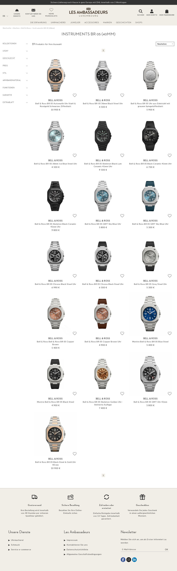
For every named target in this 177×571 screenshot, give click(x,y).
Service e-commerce (21, 549)
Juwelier (75, 22)
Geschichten (123, 22)
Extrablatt (15, 102)
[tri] (165, 44)
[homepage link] (88, 12)
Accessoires (91, 22)
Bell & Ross (26, 28)
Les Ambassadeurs (77, 532)
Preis (15, 66)
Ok (166, 549)
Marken (107, 22)
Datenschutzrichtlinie (77, 549)
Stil (15, 73)
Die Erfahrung (38, 22)
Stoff (15, 51)
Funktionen (15, 88)
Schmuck (15, 545)
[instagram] (128, 561)
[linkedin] (134, 561)
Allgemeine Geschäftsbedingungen (84, 554)
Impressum (72, 540)
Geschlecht (15, 58)
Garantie (15, 95)
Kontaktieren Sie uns (77, 545)
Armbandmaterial (15, 80)
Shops (138, 22)
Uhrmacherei (58, 22)
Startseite (7, 28)
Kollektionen (15, 44)
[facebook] (123, 561)
